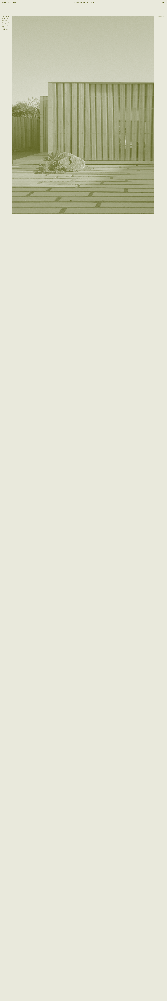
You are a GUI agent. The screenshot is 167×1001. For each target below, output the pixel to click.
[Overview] (10, 2)
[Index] (15, 2)
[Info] (163, 2)
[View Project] (83, 115)
